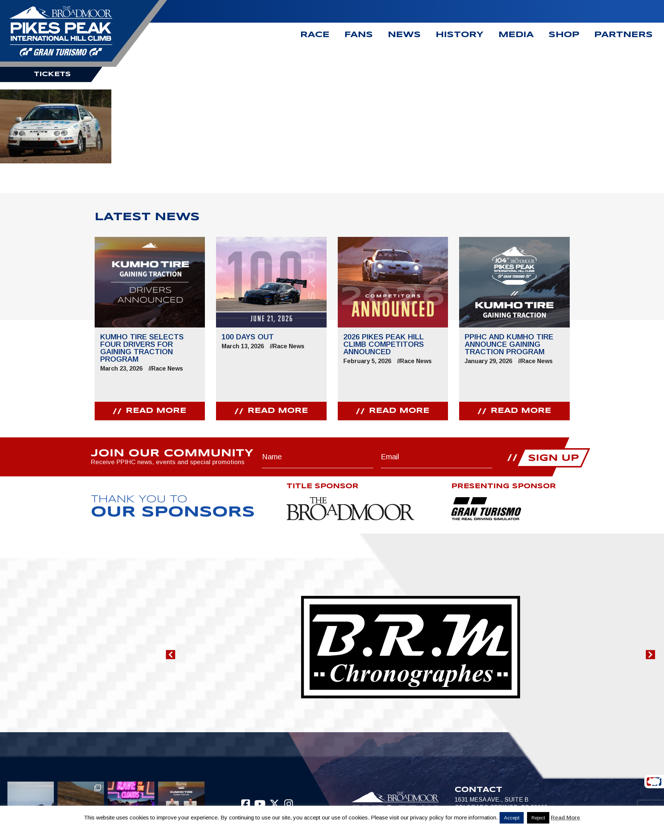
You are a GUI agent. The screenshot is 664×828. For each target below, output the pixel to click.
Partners (623, 35)
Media (516, 35)
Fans (358, 35)
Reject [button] (538, 818)
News (404, 35)
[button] (170, 654)
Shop (564, 35)
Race (315, 35)
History (460, 35)
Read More (565, 817)
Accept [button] (511, 818)
